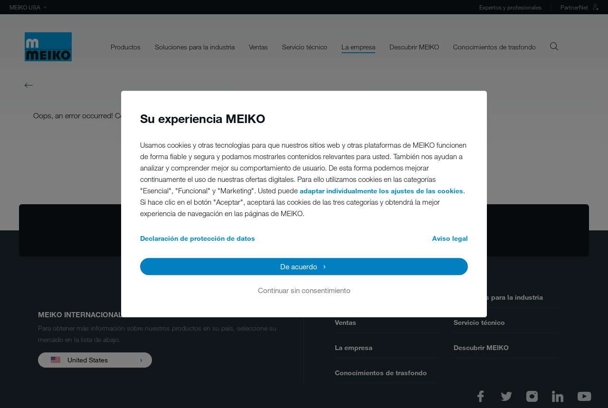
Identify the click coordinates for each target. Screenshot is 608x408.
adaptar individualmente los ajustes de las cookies (381, 191)
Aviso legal (450, 238)
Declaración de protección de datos (197, 238)
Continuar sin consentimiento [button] (304, 290)
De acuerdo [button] (298, 266)
